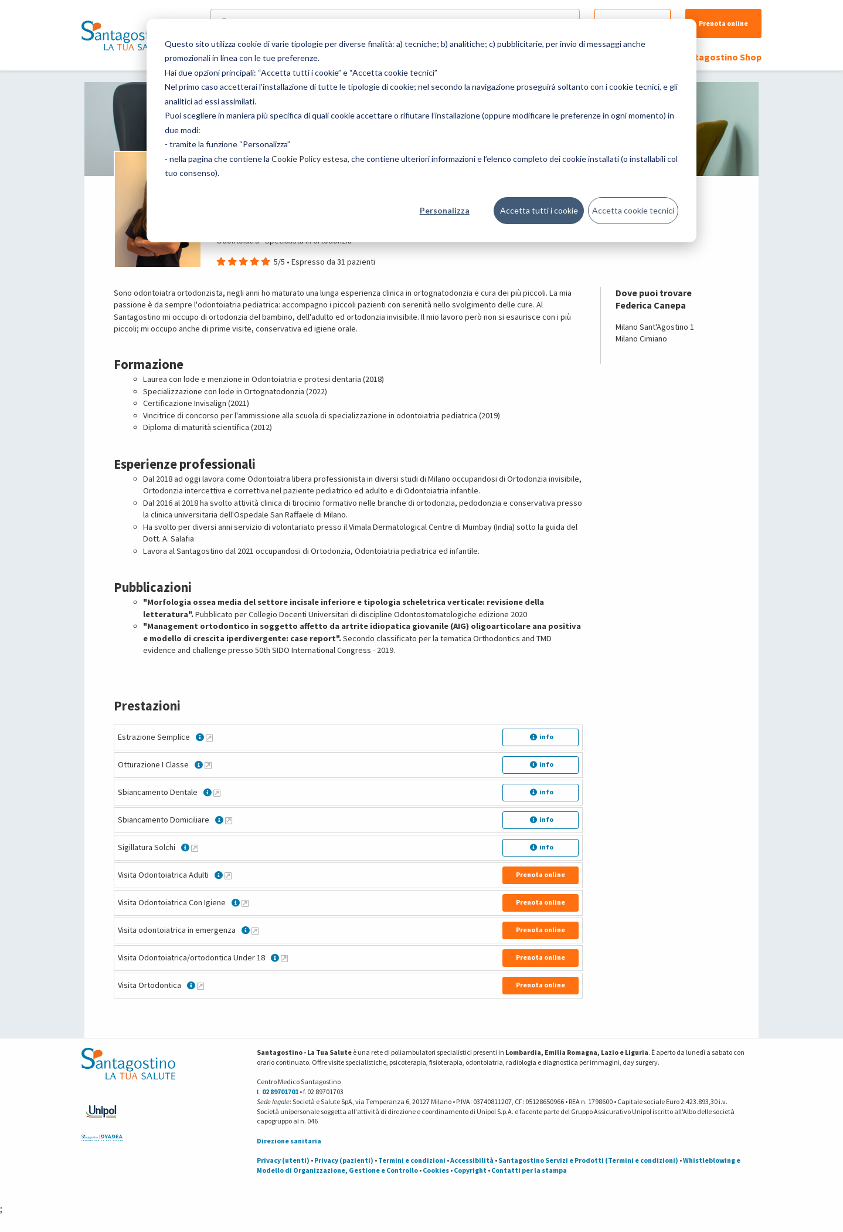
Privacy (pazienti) (343, 1160)
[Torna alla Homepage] (125, 35)
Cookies (436, 1170)
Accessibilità (472, 1160)
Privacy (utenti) (283, 1160)
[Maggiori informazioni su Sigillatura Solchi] (194, 847)
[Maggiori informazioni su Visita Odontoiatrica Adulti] (228, 875)
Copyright (470, 1170)
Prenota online (723, 23)
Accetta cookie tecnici (633, 210)
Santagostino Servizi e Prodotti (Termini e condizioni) (588, 1160)
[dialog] (421, 130)
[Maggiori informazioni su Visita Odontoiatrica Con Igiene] (245, 903)
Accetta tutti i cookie (539, 210)
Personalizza (445, 210)
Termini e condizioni (412, 1160)
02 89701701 (280, 1091)
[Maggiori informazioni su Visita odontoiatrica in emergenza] (255, 930)
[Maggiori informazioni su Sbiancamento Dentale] (216, 792)
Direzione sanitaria (289, 1140)
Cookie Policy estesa (309, 159)
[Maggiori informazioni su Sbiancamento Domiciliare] (228, 820)
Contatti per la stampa (529, 1170)
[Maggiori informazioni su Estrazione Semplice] (209, 737)
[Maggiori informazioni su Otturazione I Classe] (208, 765)
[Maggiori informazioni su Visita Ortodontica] (200, 985)
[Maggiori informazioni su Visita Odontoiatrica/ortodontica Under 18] (284, 958)
